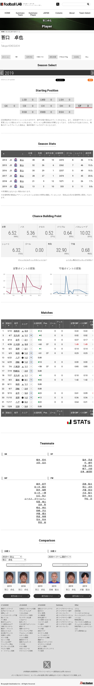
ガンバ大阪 (4, 637)
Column (58, 13)
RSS (90, 80)
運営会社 (57, 671)
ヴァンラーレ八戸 (25, 611)
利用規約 (27, 671)
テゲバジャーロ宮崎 (26, 651)
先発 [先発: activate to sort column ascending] (40, 154)
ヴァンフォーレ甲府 (26, 631)
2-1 (26, 340)
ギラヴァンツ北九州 (44, 644)
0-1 (26, 380)
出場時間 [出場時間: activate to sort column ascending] (59, 154)
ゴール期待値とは (80, 631)
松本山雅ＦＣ (42, 617)
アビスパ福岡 (5, 648)
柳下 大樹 (87, 468)
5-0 (26, 393)
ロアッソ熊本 (42, 646)
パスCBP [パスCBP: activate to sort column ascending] (83, 324)
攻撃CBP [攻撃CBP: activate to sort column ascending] (74, 324)
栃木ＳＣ (41, 611)
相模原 (17, 331)
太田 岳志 (41, 463)
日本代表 (78, 611)
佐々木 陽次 (40, 487)
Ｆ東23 (16, 366)
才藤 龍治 (87, 490)
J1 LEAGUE (5, 605)
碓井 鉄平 (41, 484)
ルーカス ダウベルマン (35, 499)
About (72, 13)
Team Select (84, 13)
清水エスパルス (6, 631)
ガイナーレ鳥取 (43, 633)
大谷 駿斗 (87, 493)
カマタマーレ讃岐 (44, 637)
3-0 (26, 406)
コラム (77, 609)
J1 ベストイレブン (62, 613)
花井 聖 (42, 504)
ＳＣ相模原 (41, 615)
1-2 (26, 353)
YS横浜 (16, 371)
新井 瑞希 (41, 490)
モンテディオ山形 (25, 617)
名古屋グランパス (7, 633)
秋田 (18, 353)
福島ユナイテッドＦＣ (45, 609)
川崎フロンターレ (7, 626)
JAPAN (46, 13)
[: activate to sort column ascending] (8, 154)
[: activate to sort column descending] (3, 154)
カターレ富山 (23, 635)
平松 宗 (88, 499)
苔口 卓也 (87, 487)
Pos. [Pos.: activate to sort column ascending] (46, 324)
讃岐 (18, 362)
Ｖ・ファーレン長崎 (7, 651)
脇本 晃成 (87, 460)
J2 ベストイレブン (62, 620)
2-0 (26, 371)
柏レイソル (4, 617)
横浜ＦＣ (22, 626)
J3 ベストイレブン (62, 626)
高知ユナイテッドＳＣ (45, 642)
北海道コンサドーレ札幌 (27, 609)
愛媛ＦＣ (41, 640)
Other (76, 605)
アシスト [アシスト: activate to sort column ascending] (60, 324)
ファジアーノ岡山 (7, 644)
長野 (18, 349)
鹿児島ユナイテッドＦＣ (46, 648)
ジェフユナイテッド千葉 (9, 615)
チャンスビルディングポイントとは (32, 260)
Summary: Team (20, 14)
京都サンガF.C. (6, 635)
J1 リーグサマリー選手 (63, 611)
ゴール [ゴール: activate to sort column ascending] (69, 154)
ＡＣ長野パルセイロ (44, 620)
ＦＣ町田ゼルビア (7, 624)
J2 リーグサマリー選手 (63, 617)
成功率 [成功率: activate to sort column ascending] (88, 154)
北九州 (17, 335)
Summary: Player (33, 14)
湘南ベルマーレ (24, 629)
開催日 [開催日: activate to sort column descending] (9, 324)
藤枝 (18, 380)
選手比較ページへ (70, 565)
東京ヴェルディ (6, 622)
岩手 (18, 340)
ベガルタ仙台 (23, 613)
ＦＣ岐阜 (41, 624)
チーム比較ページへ (24, 565)
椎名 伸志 (41, 507)
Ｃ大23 (16, 344)
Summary (59, 605)
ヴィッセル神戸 (6, 642)
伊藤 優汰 (41, 513)
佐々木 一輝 (40, 493)
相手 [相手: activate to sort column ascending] (16, 324)
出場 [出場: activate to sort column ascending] (30, 154)
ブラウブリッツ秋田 (26, 615)
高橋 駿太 (87, 484)
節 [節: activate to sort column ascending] (3, 324)
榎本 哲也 (41, 460)
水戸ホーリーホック (7, 611)
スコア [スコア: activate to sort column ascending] (25, 324)
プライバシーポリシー (45, 671)
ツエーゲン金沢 (43, 622)
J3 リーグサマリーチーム (64, 622)
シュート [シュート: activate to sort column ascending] (79, 154)
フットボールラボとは (82, 613)
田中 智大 (87, 496)
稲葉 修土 (41, 502)
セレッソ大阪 (5, 640)
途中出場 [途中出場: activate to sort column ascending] (49, 154)
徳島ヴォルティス (25, 642)
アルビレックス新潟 (26, 633)
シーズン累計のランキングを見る (79, 260)
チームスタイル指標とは (83, 624)
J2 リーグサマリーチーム (64, 615)
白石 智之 (41, 496)
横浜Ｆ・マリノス (7, 629)
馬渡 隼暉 (41, 516)
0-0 (26, 331)
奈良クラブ (41, 631)
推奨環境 (34, 671)
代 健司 (88, 463)
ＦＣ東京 (4, 620)
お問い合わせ (65, 671)
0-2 (26, 402)
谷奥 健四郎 (86, 471)
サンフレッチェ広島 (7, 646)
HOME (7, 13)
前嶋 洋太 (41, 510)
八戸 (18, 358)
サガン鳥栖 (23, 646)
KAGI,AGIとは (79, 620)
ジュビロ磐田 (23, 637)
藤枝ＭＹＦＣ (23, 640)
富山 (22, 160)
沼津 (18, 406)
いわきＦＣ (23, 620)
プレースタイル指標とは (83, 622)
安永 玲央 (41, 519)
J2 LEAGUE (23, 605)
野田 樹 (42, 522)
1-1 (26, 335)
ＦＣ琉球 (41, 651)
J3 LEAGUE (41, 605)
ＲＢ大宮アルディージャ (27, 624)
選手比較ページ (16, 596)
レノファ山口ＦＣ (44, 635)
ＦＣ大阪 (41, 629)
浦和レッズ (4, 613)
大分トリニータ (24, 648)
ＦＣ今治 (22, 644)
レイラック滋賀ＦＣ (44, 626)
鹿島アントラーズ (7, 609)
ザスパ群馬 (41, 613)
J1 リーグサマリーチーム (64, 609)
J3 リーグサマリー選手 (63, 624)
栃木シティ (23, 622)
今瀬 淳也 (87, 466)
